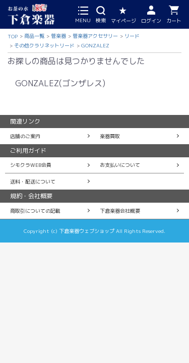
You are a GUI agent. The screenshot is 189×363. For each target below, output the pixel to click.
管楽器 (58, 35)
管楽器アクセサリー (95, 35)
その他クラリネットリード (44, 45)
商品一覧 (34, 35)
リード (132, 35)
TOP (13, 36)
